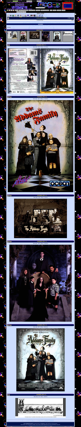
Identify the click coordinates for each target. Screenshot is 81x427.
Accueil (16, 10)
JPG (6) (8, 27)
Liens (51, 10)
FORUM (63, 10)
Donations (59, 10)
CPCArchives (29, 1)
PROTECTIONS (32, 10)
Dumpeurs (38, 10)
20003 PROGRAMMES (23, 10)
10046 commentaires (45, 10)
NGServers (39, 1)
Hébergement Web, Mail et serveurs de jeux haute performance (40, 425)
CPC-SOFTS (15, 1)
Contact (54, 10)
